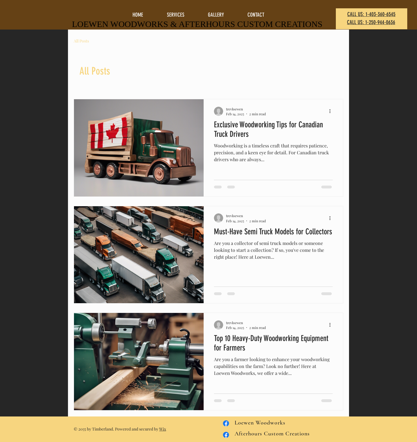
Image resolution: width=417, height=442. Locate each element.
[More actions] (331, 111)
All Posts (81, 41)
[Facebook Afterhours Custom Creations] (226, 423)
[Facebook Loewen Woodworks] (226, 435)
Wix (162, 429)
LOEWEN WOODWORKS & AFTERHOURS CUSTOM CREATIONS (197, 24)
